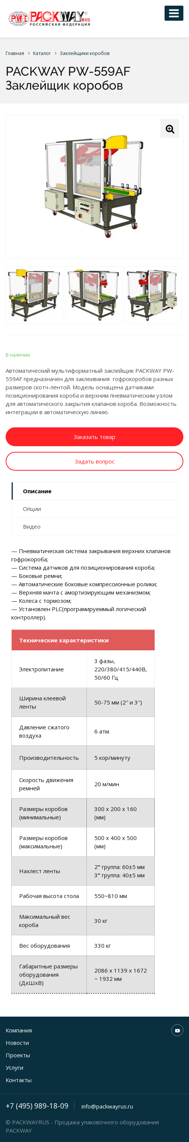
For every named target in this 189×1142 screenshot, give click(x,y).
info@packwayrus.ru (107, 1106)
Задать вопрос (95, 461)
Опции (32, 508)
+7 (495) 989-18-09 (37, 1106)
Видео (32, 526)
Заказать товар (94, 437)
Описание (37, 491)
